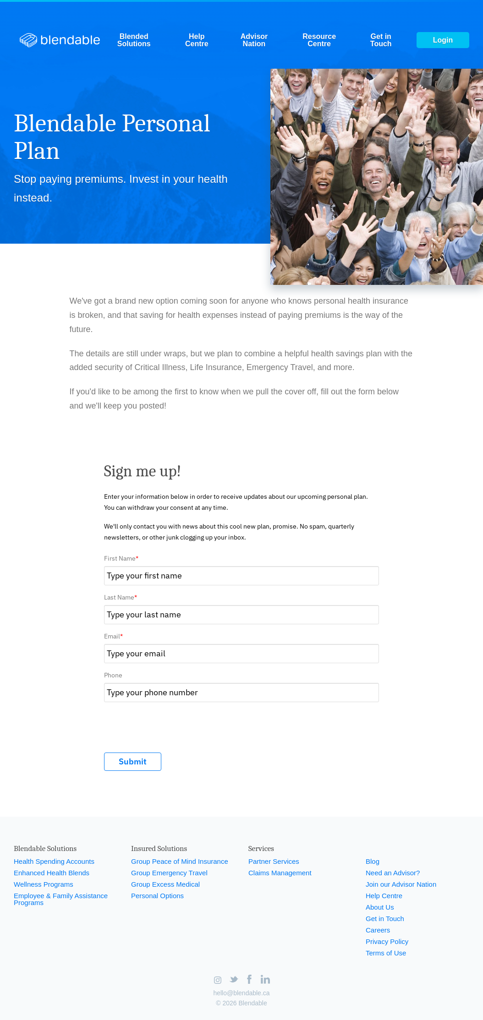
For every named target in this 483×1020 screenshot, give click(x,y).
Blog (372, 861)
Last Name (120, 597)
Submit (133, 761)
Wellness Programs (43, 884)
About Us (380, 907)
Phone (113, 675)
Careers (378, 930)
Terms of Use (386, 952)
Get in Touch (381, 40)
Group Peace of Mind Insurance (179, 861)
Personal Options (157, 895)
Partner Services (273, 861)
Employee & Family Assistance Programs (61, 899)
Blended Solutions (134, 40)
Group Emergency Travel (169, 872)
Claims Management (280, 872)
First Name (121, 558)
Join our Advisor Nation (401, 884)
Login (443, 40)
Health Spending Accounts (54, 861)
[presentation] (173, 724)
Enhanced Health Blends (51, 872)
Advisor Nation (254, 40)
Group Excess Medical (165, 884)
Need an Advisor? (393, 872)
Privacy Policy (387, 941)
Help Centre (197, 40)
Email (113, 636)
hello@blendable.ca (241, 993)
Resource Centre (319, 40)
